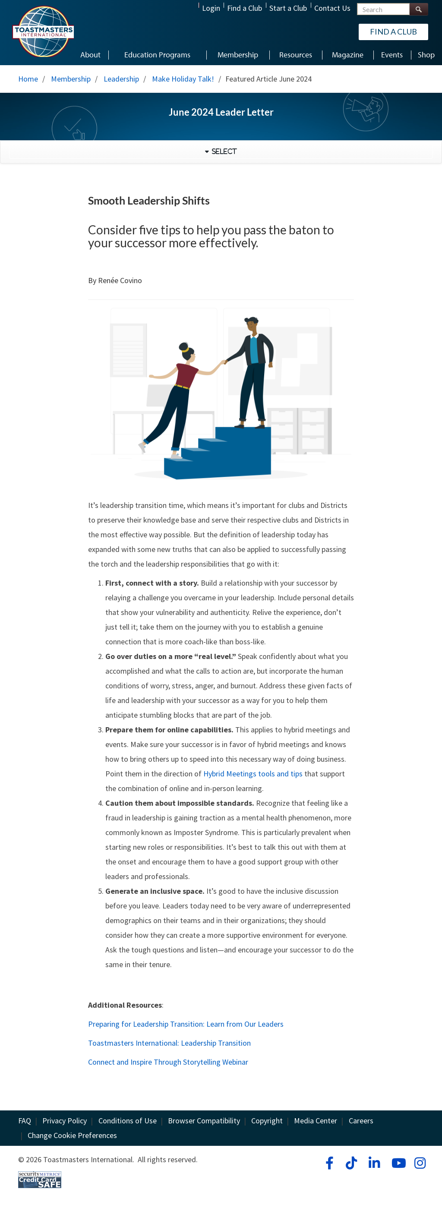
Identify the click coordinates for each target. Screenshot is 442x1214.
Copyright (267, 1121)
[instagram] (419, 1163)
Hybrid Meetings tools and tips (253, 774)
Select (223, 151)
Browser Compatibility (204, 1121)
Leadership (121, 79)
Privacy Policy (64, 1121)
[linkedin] (374, 1163)
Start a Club (288, 8)
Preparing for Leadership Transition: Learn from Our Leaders (186, 1024)
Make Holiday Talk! (183, 79)
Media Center (315, 1121)
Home (28, 79)
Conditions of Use (127, 1121)
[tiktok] (351, 1163)
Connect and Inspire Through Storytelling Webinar (168, 1062)
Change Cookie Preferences (72, 1135)
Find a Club (244, 8)
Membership (71, 79)
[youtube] (397, 1163)
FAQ (24, 1121)
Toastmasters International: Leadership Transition (169, 1043)
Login (211, 8)
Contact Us (332, 8)
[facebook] (328, 1163)
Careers (361, 1121)
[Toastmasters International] (43, 31)
